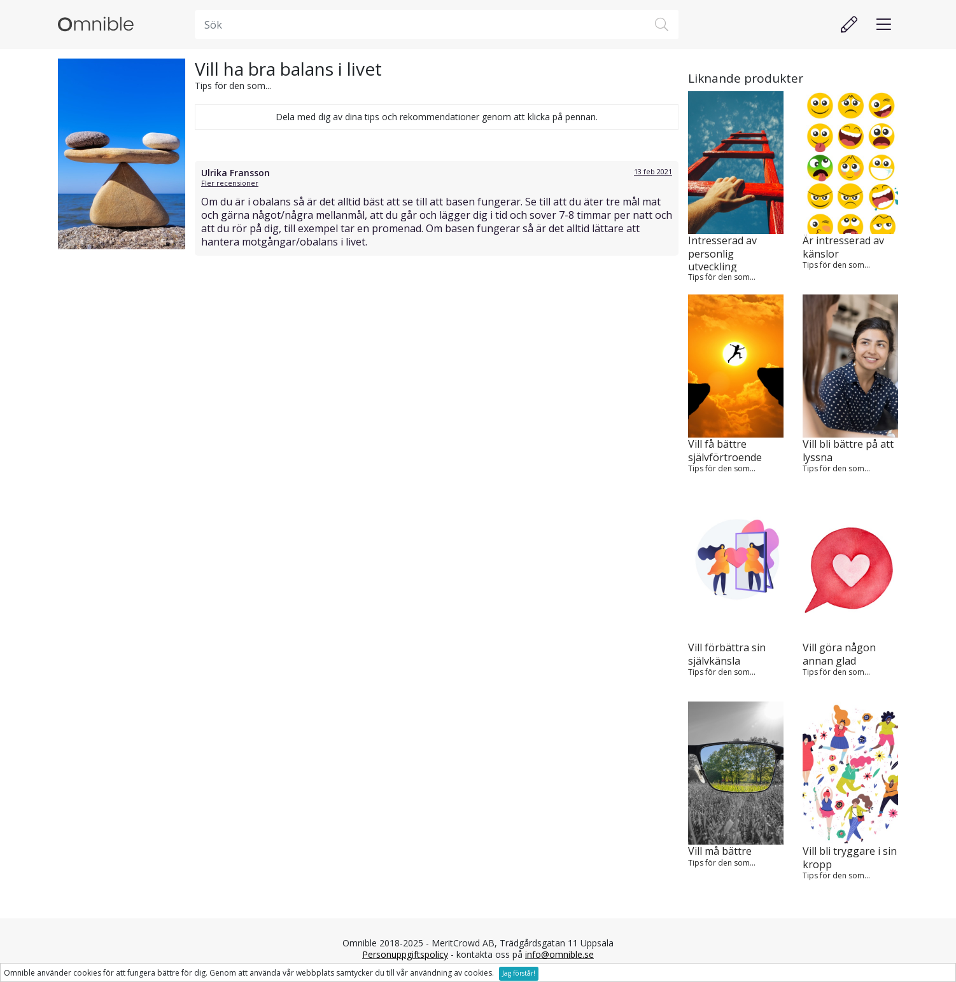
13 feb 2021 (653, 171)
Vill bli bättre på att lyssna (848, 451)
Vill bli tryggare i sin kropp (850, 858)
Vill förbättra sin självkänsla (727, 654)
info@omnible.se (559, 954)
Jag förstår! (518, 973)
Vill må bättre (720, 851)
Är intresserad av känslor (843, 247)
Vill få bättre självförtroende (725, 451)
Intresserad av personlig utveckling (722, 253)
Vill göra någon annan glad (839, 654)
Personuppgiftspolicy (405, 954)
